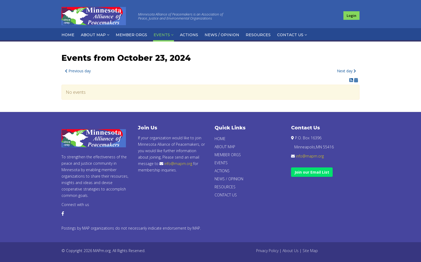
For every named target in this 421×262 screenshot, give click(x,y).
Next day (346, 70)
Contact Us (290, 34)
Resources (258, 34)
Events (162, 34)
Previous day (78, 70)
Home (67, 34)
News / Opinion (222, 34)
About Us (290, 250)
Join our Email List (312, 172)
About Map (93, 34)
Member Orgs (131, 34)
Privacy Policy (267, 250)
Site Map (310, 250)
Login (351, 15)
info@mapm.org (178, 163)
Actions (189, 34)
